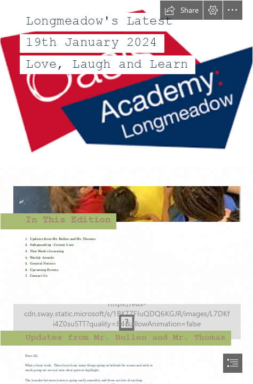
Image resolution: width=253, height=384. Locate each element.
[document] (126, 192)
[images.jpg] (126, 198)
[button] (181, 10)
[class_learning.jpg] (126, 316)
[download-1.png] (126, 82)
